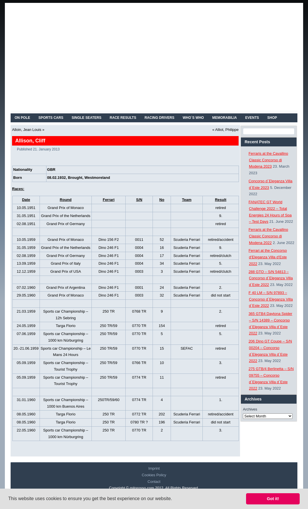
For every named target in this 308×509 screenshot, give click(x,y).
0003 (139, 271)
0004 (139, 247)
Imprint (154, 468)
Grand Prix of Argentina (65, 287)
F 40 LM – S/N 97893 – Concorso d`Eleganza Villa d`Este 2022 (271, 299)
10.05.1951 (26, 208)
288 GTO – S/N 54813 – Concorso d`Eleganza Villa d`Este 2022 (271, 278)
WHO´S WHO (193, 118)
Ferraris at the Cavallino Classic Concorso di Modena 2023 (268, 160)
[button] (174, 499)
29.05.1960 (26, 295)
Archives (250, 409)
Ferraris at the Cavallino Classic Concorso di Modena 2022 (268, 236)
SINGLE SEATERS (87, 118)
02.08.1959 (26, 255)
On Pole (22, 118)
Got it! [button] (273, 498)
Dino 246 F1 (108, 247)
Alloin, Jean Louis (26, 129)
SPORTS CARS (50, 118)
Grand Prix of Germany (65, 224)
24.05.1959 (26, 326)
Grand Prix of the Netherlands (65, 216)
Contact (154, 481)
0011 (139, 239)
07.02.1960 (26, 287)
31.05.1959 (26, 247)
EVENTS (252, 118)
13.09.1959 (26, 263)
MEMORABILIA (224, 118)
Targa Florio (66, 326)
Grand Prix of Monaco (66, 208)
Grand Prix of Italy (66, 263)
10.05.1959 (26, 239)
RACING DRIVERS (159, 118)
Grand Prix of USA (65, 271)
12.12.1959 (26, 271)
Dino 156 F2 (108, 239)
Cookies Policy (154, 475)
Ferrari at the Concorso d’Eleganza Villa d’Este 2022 (268, 257)
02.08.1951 (26, 224)
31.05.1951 (26, 216)
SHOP (272, 118)
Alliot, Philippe (227, 129)
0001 (139, 287)
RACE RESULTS (123, 118)
